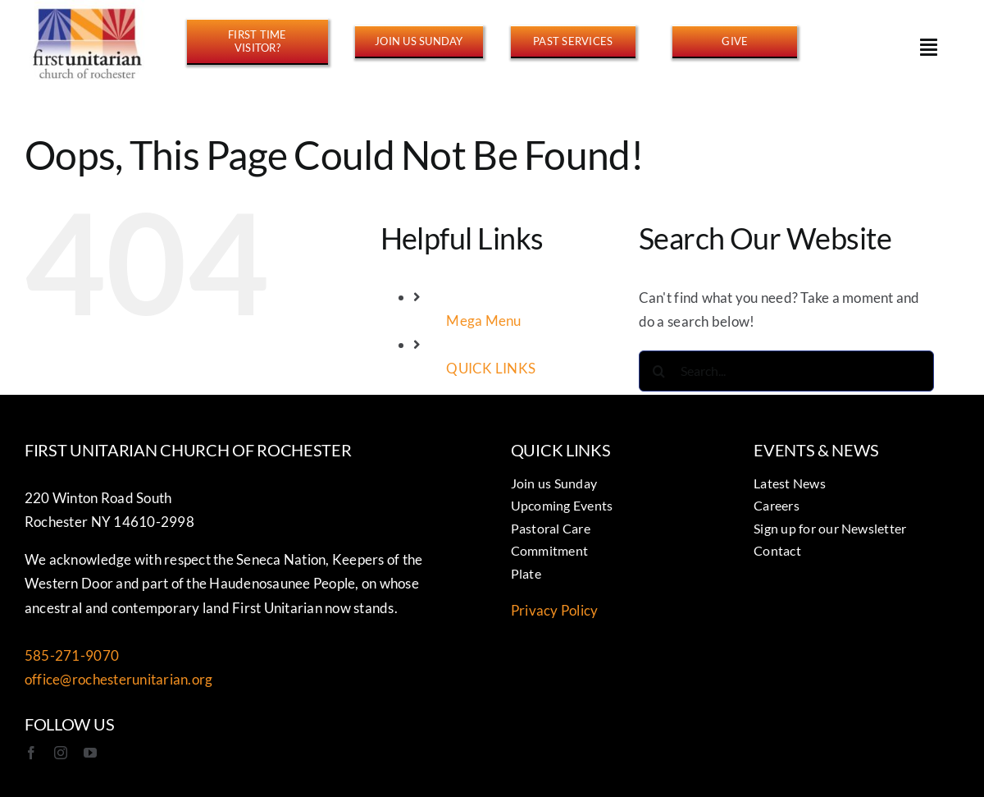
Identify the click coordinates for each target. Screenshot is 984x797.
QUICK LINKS (490, 368)
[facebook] (31, 752)
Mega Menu (483, 320)
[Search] (659, 371)
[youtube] (90, 752)
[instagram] (60, 752)
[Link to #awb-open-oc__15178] (928, 47)
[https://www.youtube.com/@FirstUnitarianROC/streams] (573, 41)
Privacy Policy (555, 610)
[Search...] (786, 371)
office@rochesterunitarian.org (118, 679)
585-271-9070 (72, 655)
